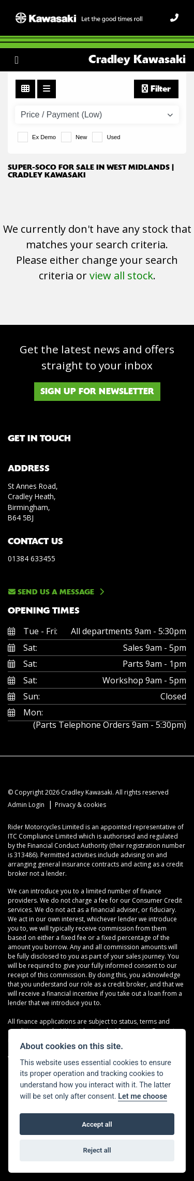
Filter (156, 88)
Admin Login (26, 804)
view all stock (121, 275)
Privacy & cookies (80, 804)
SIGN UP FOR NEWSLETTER (97, 391)
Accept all (97, 1124)
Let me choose (142, 1096)
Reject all (97, 1150)
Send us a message (51, 591)
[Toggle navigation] (16, 60)
